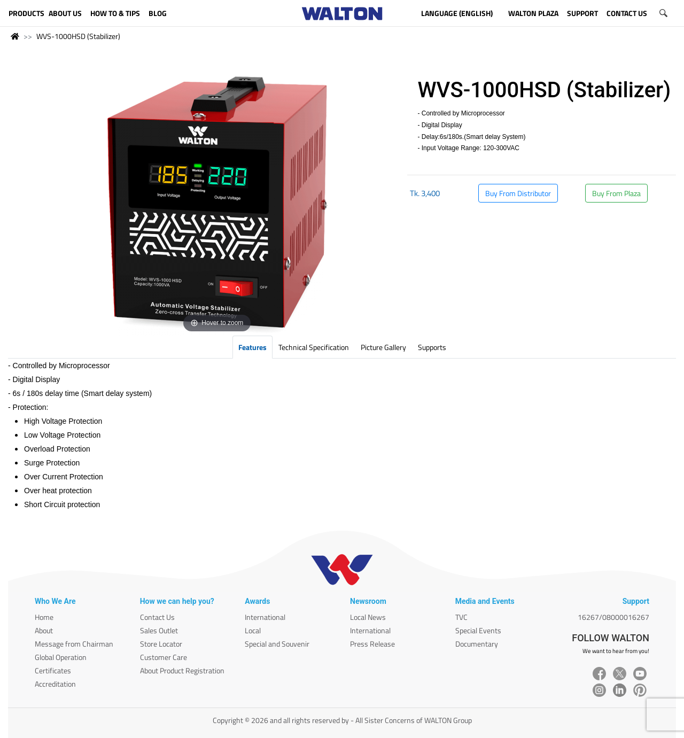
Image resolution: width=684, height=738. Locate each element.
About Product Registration (182, 670)
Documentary (476, 643)
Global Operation (61, 657)
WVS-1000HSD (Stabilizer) (78, 36)
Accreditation (55, 683)
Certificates (53, 670)
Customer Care (163, 657)
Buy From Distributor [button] (518, 193)
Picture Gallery (383, 347)
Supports (432, 347)
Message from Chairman (74, 643)
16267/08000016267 (613, 617)
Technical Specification (313, 347)
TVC (461, 617)
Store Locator (161, 643)
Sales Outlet (159, 630)
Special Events (478, 630)
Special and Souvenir (277, 643)
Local (253, 630)
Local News (368, 617)
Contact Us (157, 617)
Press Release (372, 643)
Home (44, 617)
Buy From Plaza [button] (616, 193)
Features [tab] (252, 347)
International (265, 617)
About (44, 630)
